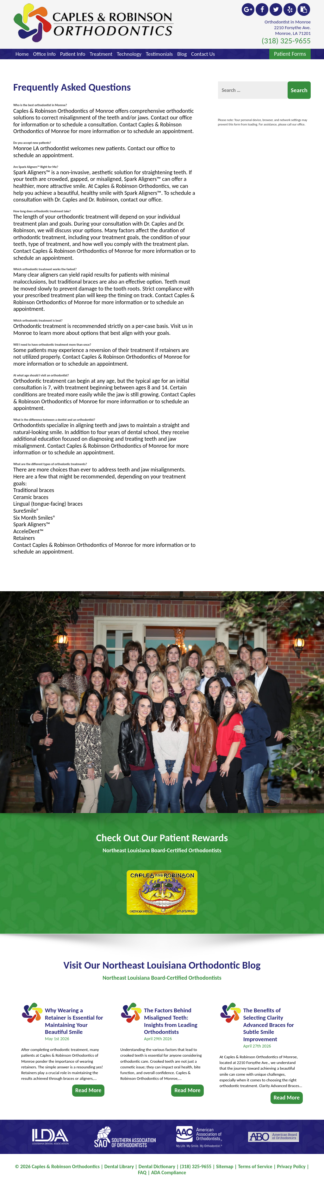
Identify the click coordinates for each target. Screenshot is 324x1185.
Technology (129, 54)
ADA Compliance (168, 1172)
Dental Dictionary (157, 1166)
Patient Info (72, 54)
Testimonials (159, 54)
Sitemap (224, 1166)
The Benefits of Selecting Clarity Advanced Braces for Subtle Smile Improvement (268, 1020)
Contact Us (203, 54)
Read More (88, 1085)
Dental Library (119, 1166)
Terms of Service (255, 1166)
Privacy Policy (291, 1166)
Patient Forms (290, 53)
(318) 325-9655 (286, 41)
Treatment (101, 54)
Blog (182, 54)
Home (22, 54)
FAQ (142, 1172)
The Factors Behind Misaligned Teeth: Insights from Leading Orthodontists (170, 1016)
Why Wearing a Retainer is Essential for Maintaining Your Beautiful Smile (74, 1016)
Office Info (44, 54)
